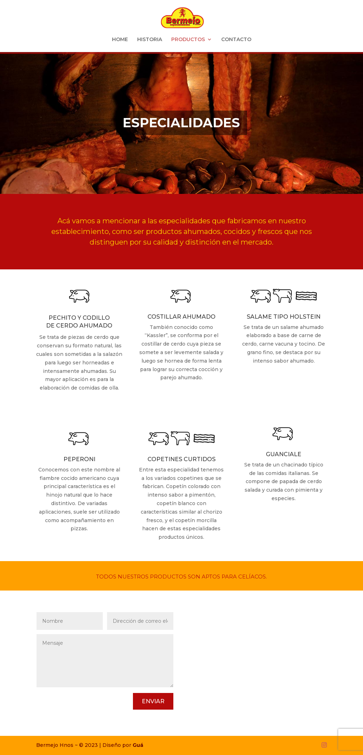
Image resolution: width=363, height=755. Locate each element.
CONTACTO (236, 40)
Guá (138, 745)
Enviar (153, 701)
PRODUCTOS (188, 40)
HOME (120, 40)
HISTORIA (149, 40)
